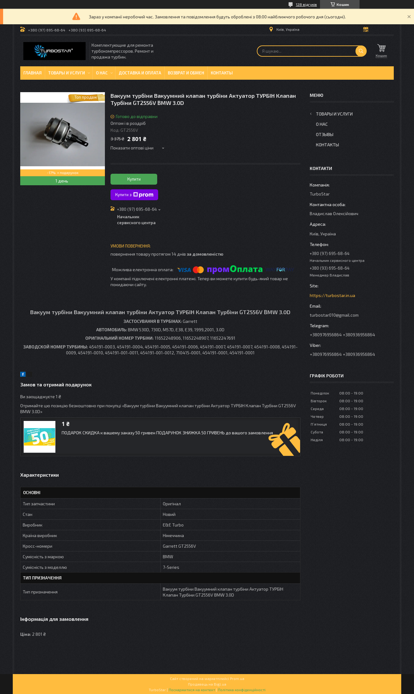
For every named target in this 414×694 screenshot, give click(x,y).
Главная (32, 72)
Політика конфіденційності (242, 689)
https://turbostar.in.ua (332, 295)
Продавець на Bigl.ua (207, 684)
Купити (134, 179)
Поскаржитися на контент (192, 689)
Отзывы (324, 134)
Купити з (134, 195)
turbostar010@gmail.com (334, 315)
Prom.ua (237, 678)
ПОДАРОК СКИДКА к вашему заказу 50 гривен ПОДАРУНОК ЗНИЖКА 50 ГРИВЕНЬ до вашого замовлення (167, 432)
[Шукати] (361, 51)
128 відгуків (306, 4)
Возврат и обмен (186, 72)
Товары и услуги (66, 72)
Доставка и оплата (140, 72)
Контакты (222, 72)
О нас (102, 72)
